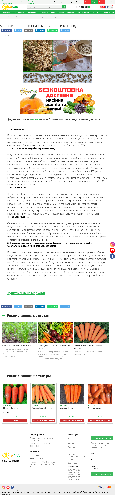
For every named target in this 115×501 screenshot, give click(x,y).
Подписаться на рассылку (102, 474)
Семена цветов (57, 12)
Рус (108, 2)
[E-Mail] (28, 30)
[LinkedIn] (40, 30)
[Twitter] (18, 30)
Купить (15, 420)
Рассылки (94, 467)
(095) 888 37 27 (74, 477)
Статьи (101, 2)
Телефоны (73, 466)
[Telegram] (65, 30)
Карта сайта (72, 463)
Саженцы (6, 12)
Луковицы (32, 12)
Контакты (24, 2)
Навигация (73, 434)
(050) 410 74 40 (74, 475)
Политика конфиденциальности (75, 455)
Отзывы (71, 459)
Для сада (70, 12)
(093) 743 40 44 (74, 479)
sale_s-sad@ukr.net (37, 455)
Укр (112, 2)
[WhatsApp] (52, 30)
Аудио (94, 2)
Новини (94, 469)
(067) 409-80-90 (83, 7)
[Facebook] (6, 30)
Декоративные (83, 12)
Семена (44, 12)
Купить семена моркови (26, 293)
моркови (35, 119)
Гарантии (17, 2)
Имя (92, 453)
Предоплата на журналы (102, 438)
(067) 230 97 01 (38, 458)
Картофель (19, 12)
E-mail (93, 460)
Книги (95, 12)
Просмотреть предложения (43, 420)
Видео (87, 2)
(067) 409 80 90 (74, 470)
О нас (70, 438)
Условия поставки (71, 442)
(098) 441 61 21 (74, 472)
